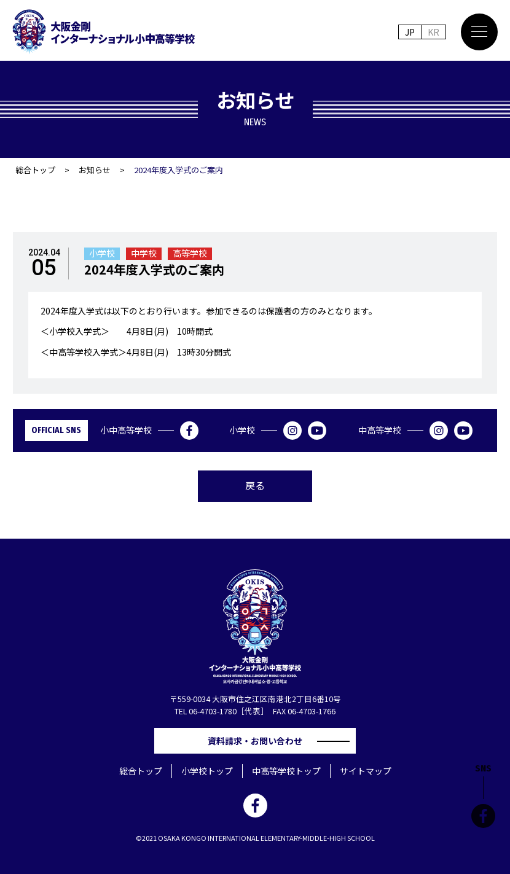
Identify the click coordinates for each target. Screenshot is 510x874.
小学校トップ (207, 771)
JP (410, 32)
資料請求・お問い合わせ (259, 741)
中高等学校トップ (286, 771)
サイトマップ (365, 771)
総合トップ (35, 170)
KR (433, 32)
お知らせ (95, 170)
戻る (255, 485)
